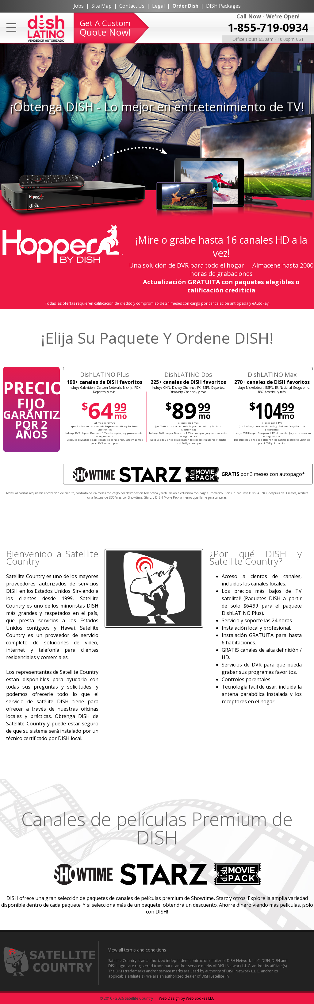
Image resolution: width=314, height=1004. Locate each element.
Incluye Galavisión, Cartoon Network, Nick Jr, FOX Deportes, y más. (104, 389)
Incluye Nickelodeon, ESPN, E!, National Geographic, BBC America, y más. (272, 389)
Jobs (79, 5)
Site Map (101, 5)
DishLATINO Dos (188, 374)
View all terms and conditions (137, 950)
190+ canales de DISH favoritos (104, 382)
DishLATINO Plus (104, 374)
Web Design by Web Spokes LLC (186, 998)
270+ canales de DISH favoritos (272, 382)
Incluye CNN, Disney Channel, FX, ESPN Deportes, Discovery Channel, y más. (188, 389)
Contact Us (131, 5)
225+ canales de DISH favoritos (188, 382)
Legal (158, 5)
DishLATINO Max (272, 374)
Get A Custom (105, 27)
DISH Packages (223, 5)
